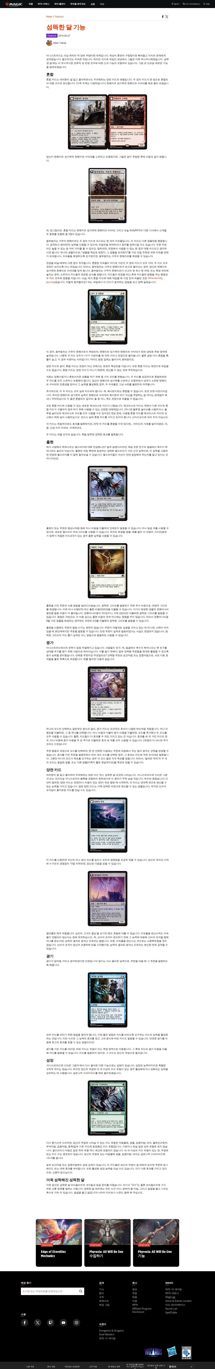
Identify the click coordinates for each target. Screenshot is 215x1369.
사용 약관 (30, 1367)
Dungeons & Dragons (111, 1330)
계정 (206, 4)
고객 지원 (93, 1367)
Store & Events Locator (178, 1301)
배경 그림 (104, 1304)
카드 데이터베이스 (191, 4)
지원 (134, 1301)
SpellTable (171, 1312)
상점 (93, 4)
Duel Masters (106, 1334)
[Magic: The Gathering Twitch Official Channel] (50, 1322)
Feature (59, 16)
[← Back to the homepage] (14, 3)
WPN (135, 1304)
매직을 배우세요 (78, 4)
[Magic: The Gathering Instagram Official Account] (76, 1322)
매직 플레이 (59, 4)
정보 (134, 1289)
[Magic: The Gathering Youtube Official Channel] (63, 1322)
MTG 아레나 (43, 4)
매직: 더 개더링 (173, 1289)
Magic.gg (170, 1297)
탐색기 (175, 4)
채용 (134, 1297)
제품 (31, 4)
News (49, 16)
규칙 (101, 1297)
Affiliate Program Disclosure (142, 1310)
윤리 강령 (51, 1367)
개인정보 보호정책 (72, 1367)
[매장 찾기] (80, 1291)
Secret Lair (171, 1308)
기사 (102, 4)
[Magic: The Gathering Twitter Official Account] (37, 1322)
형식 (101, 1293)
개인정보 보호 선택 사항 (156, 1367)
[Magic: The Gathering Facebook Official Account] (24, 1322)
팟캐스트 (104, 1301)
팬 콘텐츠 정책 (114, 1367)
